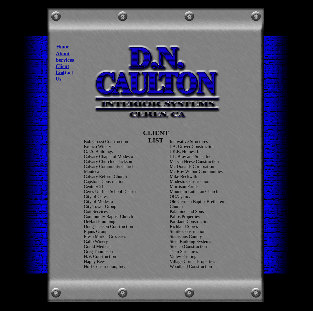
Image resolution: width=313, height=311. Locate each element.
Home (62, 46)
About (63, 53)
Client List (62, 69)
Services (65, 60)
